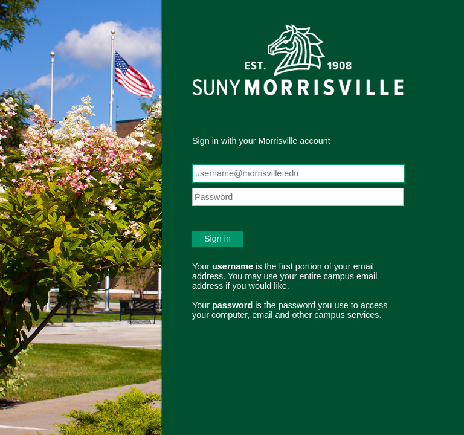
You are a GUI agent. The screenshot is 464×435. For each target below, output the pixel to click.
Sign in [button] (217, 238)
